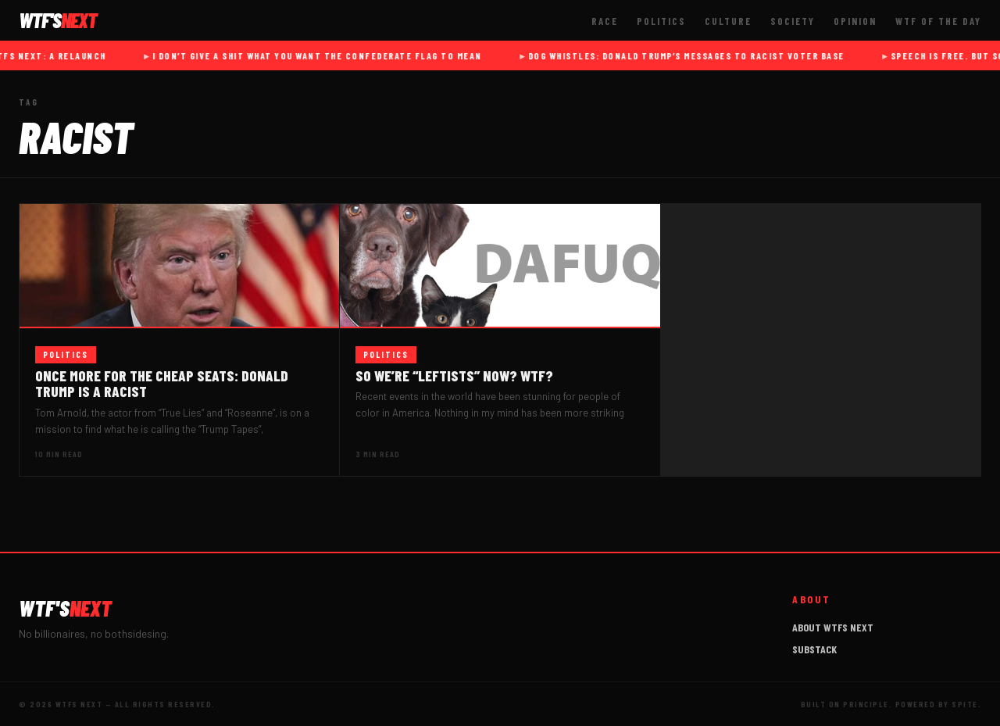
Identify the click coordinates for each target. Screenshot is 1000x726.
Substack (814, 649)
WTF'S (65, 608)
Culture (728, 21)
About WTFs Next (832, 627)
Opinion (855, 21)
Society (792, 21)
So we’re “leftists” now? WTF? (454, 375)
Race (604, 21)
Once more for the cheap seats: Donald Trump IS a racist (161, 384)
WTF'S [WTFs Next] (58, 20)
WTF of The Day (938, 21)
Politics (661, 21)
